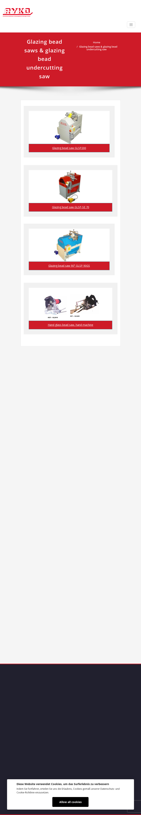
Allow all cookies (70, 802)
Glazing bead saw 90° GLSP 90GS (69, 265)
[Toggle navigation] (131, 24)
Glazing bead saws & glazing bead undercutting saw (98, 48)
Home (96, 42)
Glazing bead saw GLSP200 (69, 148)
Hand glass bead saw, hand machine (70, 325)
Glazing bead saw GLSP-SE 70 (70, 207)
